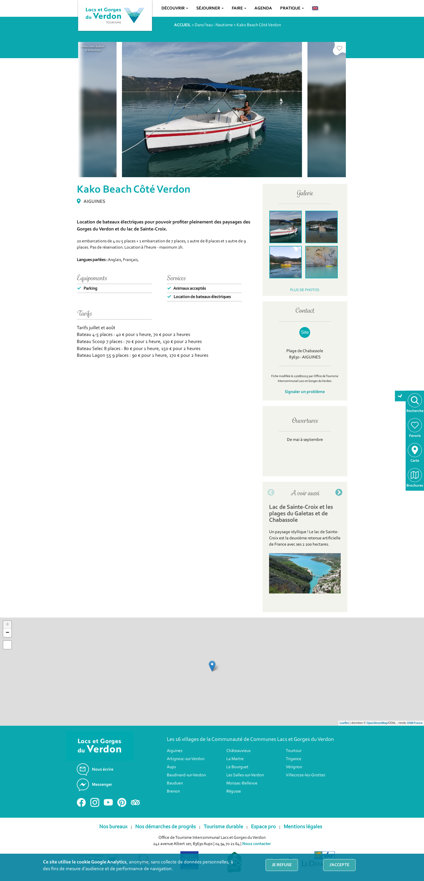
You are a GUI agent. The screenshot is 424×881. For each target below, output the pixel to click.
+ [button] (7, 625)
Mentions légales (303, 827)
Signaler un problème (305, 392)
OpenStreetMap (377, 723)
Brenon (173, 791)
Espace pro (263, 827)
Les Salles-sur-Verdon (245, 775)
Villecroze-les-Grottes (305, 775)
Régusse (233, 791)
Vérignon (294, 767)
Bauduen (175, 783)
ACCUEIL (182, 25)
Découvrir (174, 8)
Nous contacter (256, 844)
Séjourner (210, 8)
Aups (171, 767)
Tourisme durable (223, 827)
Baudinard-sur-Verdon (186, 775)
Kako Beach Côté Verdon (259, 25)
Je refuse (282, 865)
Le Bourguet (237, 767)
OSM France (415, 723)
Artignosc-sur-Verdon (185, 759)
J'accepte (339, 865)
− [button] (7, 633)
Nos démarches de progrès (165, 827)
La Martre (235, 759)
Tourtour (294, 751)
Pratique (292, 8)
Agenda (263, 8)
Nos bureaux (113, 827)
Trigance (293, 759)
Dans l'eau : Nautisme (214, 25)
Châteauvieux (238, 751)
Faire (239, 8)
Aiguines (174, 751)
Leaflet (344, 723)
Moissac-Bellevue (241, 783)
